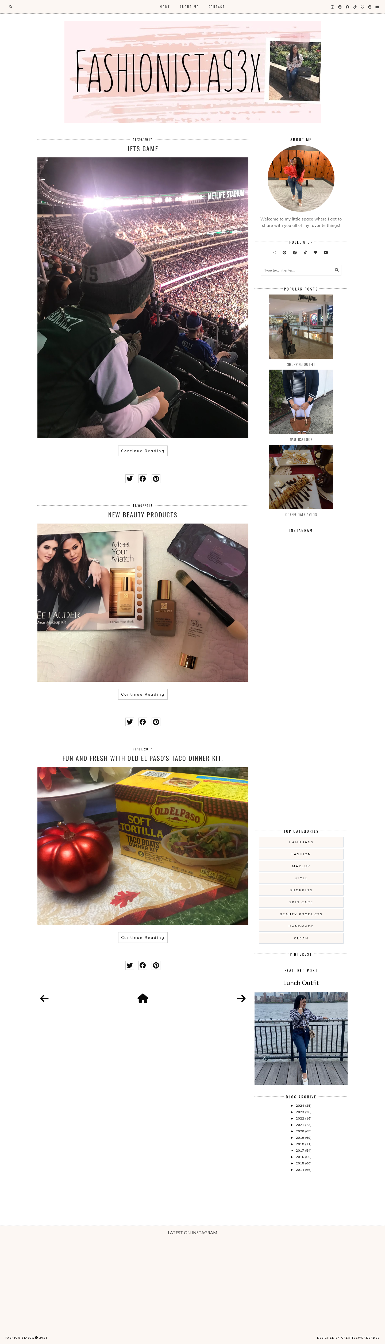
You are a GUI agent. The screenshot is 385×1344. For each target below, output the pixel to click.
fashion (301, 854)
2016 (300, 1157)
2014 (300, 1170)
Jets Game (142, 148)
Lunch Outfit (301, 982)
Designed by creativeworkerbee (348, 1337)
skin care (301, 902)
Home (165, 7)
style (301, 878)
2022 (300, 1118)
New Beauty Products (143, 514)
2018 (300, 1144)
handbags (301, 842)
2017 (300, 1150)
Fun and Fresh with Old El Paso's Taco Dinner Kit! (142, 758)
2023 (300, 1112)
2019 (300, 1138)
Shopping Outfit (301, 364)
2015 (300, 1163)
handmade (301, 926)
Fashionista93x (19, 1337)
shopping (301, 890)
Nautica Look (301, 439)
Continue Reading (143, 450)
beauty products (301, 914)
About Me (189, 7)
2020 (300, 1131)
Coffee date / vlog (301, 514)
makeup (301, 866)
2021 (300, 1125)
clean (301, 938)
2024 (300, 1105)
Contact (217, 7)
